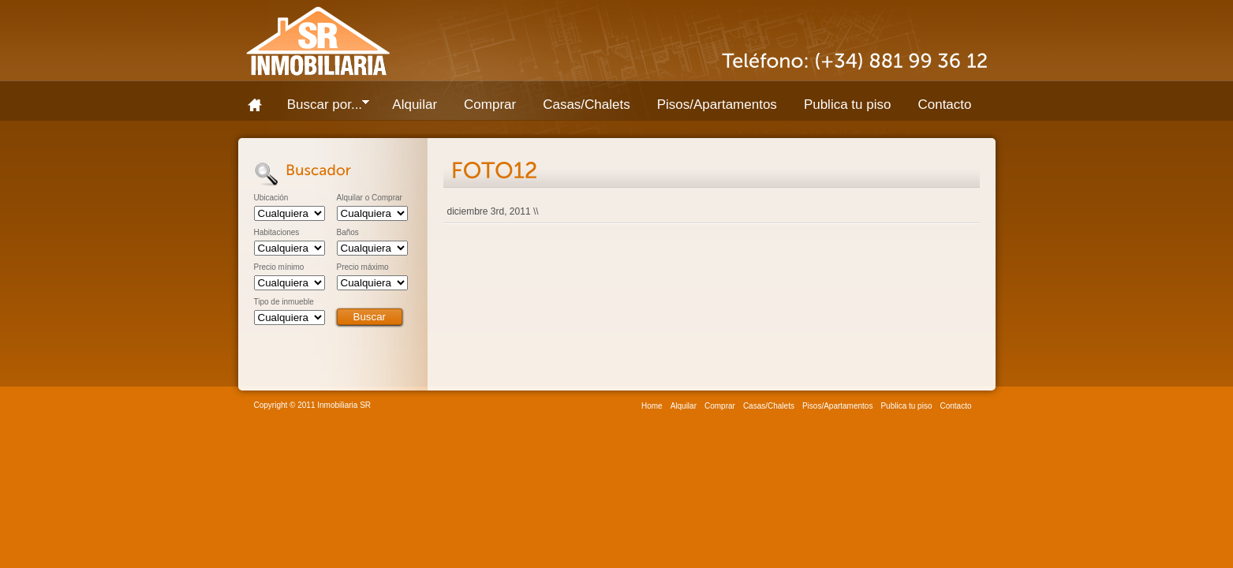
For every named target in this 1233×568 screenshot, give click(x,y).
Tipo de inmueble (284, 302)
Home (260, 105)
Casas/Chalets (586, 104)
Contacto (944, 104)
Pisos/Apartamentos (717, 104)
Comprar (490, 104)
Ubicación (271, 198)
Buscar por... (321, 107)
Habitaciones (277, 233)
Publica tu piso (847, 104)
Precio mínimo (279, 267)
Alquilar (414, 104)
